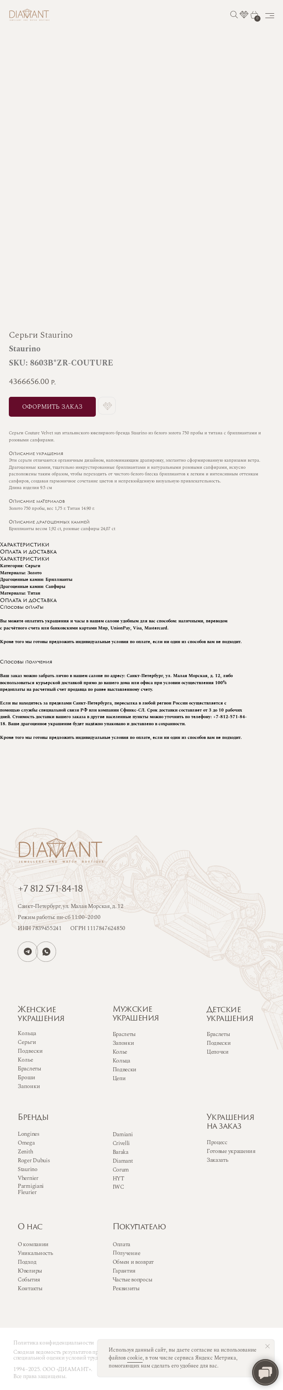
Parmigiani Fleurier (31, 1189)
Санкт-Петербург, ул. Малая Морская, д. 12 (71, 906)
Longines (28, 1134)
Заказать (217, 1160)
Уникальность (35, 1253)
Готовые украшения (231, 1151)
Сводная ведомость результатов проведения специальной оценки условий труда (67, 1355)
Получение (126, 1253)
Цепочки (218, 1051)
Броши (26, 1077)
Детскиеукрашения (230, 1014)
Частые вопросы (132, 1279)
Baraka (120, 1152)
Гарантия (124, 1270)
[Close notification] (267, 1346)
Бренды (33, 1118)
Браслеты (124, 1034)
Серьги (27, 1042)
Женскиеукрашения (41, 1014)
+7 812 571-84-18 (50, 889)
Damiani (123, 1134)
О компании (33, 1244)
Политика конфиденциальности (53, 1342)
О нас (30, 1227)
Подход (27, 1262)
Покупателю (139, 1227)
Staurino (28, 1169)
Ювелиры (30, 1270)
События (29, 1279)
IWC (118, 1187)
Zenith (25, 1151)
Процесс (217, 1142)
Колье (120, 1051)
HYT (119, 1178)
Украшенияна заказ (231, 1122)
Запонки (123, 1043)
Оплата (121, 1244)
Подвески (125, 1069)
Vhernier (28, 1178)
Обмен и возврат (133, 1262)
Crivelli (121, 1143)
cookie (135, 1358)
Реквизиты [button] (126, 1288)
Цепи (119, 1078)
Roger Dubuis (33, 1160)
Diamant (123, 1160)
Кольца (121, 1060)
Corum (121, 1169)
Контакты (30, 1288)
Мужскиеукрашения (136, 1014)
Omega (26, 1142)
